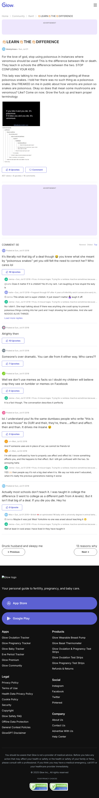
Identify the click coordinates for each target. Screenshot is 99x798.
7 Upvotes (12, 363)
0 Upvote (12, 507)
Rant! (31, 16)
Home (5, 16)
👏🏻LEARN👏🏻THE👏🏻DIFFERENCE (55, 16)
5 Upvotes (13, 390)
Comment (36, 169)
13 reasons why (86, 546)
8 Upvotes (13, 169)
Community (18, 16)
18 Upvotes (13, 272)
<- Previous (14, 552)
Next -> (85, 552)
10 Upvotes (13, 340)
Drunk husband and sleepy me (22, 546)
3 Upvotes (13, 434)
